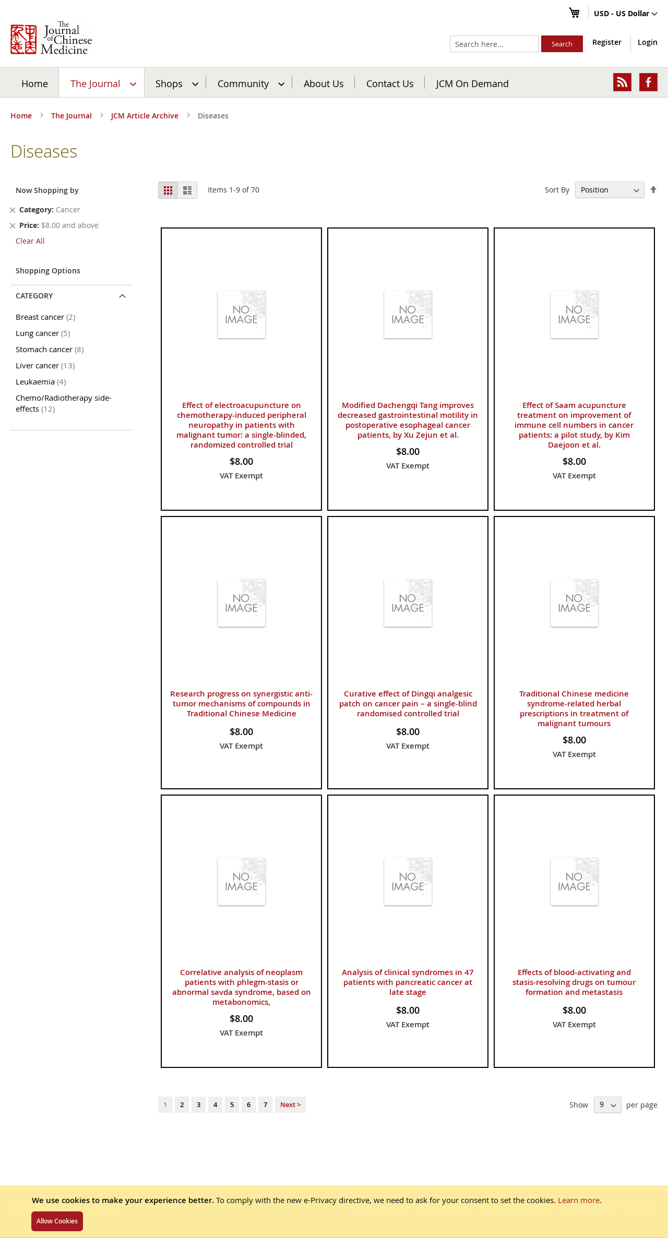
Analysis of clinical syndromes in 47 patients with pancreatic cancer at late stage (408, 982)
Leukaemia (42, 381)
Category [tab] (34, 296)
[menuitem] (102, 82)
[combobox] (494, 43)
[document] (334, 1211)
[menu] (334, 82)
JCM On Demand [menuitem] (472, 83)
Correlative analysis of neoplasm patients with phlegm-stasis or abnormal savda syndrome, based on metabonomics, (241, 987)
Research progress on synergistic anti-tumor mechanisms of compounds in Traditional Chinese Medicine (241, 703)
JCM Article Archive (146, 116)
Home (34, 83)
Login (648, 42)
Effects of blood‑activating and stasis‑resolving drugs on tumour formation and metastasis (574, 982)
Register (607, 42)
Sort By (557, 190)
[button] (626, 14)
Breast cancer (47, 316)
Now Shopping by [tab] (47, 190)
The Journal (72, 116)
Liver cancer (47, 365)
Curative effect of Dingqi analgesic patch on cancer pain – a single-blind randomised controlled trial (408, 703)
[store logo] (51, 37)
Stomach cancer (51, 349)
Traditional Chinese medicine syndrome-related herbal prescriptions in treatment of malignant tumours (574, 708)
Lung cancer (45, 333)
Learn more (579, 1200)
